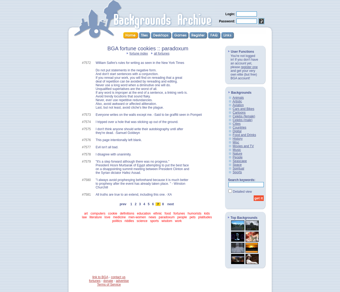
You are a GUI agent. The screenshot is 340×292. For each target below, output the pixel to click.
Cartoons (239, 112)
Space (237, 165)
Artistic (237, 101)
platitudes (205, 217)
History (238, 139)
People (238, 157)
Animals (238, 98)
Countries (239, 127)
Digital (237, 131)
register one (249, 67)
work (178, 221)
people (182, 217)
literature (96, 217)
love (107, 217)
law (84, 217)
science (142, 221)
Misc (236, 142)
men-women (137, 217)
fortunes (179, 213)
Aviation (238, 105)
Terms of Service (109, 284)
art (86, 213)
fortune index (138, 53)
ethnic (158, 213)
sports (154, 221)
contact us (118, 277)
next (170, 204)
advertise (122, 281)
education (144, 213)
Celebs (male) (243, 120)
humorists (194, 213)
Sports (237, 172)
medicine (119, 217)
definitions (127, 213)
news (152, 217)
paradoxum (167, 217)
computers (98, 213)
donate (108, 281)
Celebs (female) (244, 116)
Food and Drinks (244, 135)
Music (237, 150)
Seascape (240, 161)
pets (193, 217)
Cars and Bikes (243, 109)
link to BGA (100, 277)
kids (207, 213)
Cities (237, 124)
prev (123, 204)
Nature (237, 153)
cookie (112, 213)
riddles (129, 221)
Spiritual (238, 168)
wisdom (167, 221)
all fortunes (161, 53)
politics (117, 221)
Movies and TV (243, 146)
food (168, 213)
